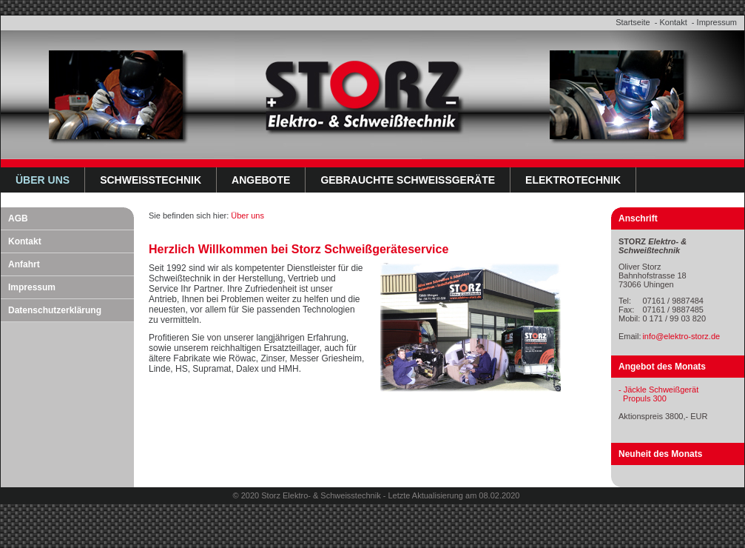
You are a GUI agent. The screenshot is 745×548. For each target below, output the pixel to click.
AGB (18, 218)
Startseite (633, 22)
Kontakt (673, 22)
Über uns (43, 180)
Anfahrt (24, 264)
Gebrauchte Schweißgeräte (407, 180)
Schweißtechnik (150, 180)
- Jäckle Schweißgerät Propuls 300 (658, 394)
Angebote (261, 180)
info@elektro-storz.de (681, 336)
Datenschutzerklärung (54, 310)
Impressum (717, 22)
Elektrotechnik (573, 180)
